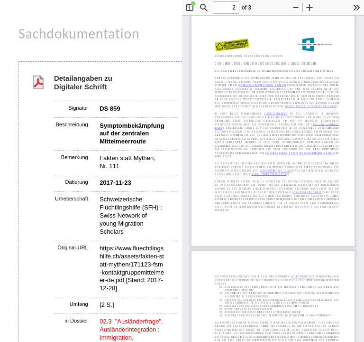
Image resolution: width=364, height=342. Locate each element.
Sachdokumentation (78, 33)
